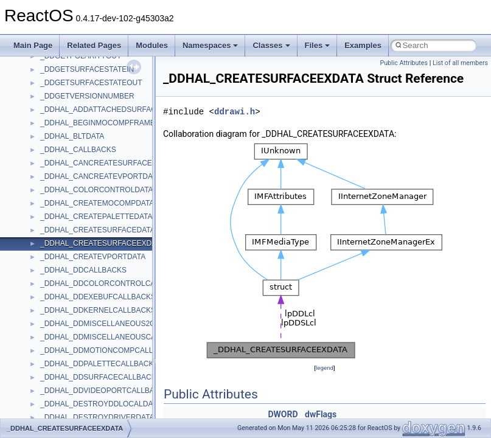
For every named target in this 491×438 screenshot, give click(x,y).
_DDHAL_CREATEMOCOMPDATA (97, 203)
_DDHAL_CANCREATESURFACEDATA (105, 163)
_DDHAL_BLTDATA (72, 136)
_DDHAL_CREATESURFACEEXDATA (102, 243)
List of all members (460, 63)
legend (324, 367)
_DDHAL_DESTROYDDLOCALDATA (100, 404)
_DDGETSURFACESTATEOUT (91, 82)
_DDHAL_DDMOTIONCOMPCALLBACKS (109, 350)
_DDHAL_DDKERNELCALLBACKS (98, 310)
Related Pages (94, 45)
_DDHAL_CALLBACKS (78, 149)
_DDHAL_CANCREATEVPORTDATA (100, 176)
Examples (362, 45)
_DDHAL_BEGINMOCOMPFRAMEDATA (106, 123)
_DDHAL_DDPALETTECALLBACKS (99, 364)
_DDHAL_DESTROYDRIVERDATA (97, 417)
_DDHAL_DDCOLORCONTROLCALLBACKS (114, 283)
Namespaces (211, 45)
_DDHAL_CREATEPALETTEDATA (96, 216)
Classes (271, 45)
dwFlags (320, 414)
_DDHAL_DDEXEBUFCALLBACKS (98, 297)
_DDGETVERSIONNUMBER (87, 96)
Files (317, 45)
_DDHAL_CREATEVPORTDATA (92, 256)
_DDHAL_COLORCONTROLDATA (96, 190)
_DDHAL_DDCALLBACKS (83, 270)
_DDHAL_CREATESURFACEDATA (97, 230)
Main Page (32, 45)
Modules (152, 45)
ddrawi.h (234, 111)
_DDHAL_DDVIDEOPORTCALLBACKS (105, 390)
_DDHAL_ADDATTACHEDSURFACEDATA (109, 109)
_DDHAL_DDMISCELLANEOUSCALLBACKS (114, 337)
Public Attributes (404, 63)
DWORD (283, 414)
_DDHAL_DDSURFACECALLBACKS (100, 377)
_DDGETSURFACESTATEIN (87, 69)
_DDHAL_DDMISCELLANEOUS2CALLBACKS (116, 323)
